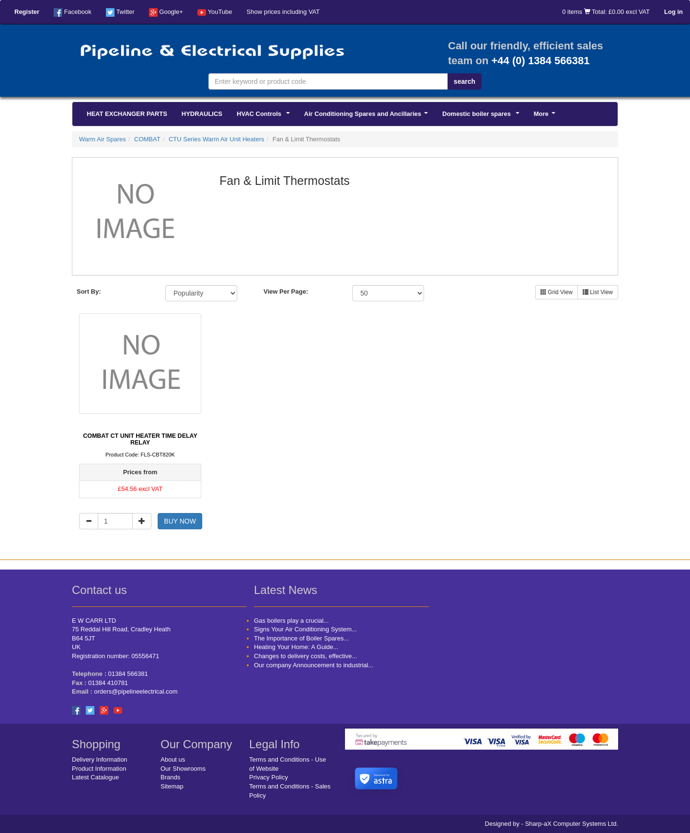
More (546, 116)
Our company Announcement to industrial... (313, 665)
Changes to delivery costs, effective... (305, 656)
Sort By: (89, 291)
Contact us (99, 589)
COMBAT (147, 139)
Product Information (99, 768)
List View (598, 292)
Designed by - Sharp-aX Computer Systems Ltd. (551, 823)
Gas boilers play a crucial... (291, 620)
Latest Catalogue (95, 777)
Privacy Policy (268, 777)
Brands (170, 777)
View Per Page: (286, 291)
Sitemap (172, 786)
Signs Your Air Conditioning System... (305, 629)
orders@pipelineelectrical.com (135, 691)
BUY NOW (180, 521)
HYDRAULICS (202, 113)
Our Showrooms (183, 768)
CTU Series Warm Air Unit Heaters (216, 139)
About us (173, 759)
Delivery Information (99, 759)
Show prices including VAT (283, 11)
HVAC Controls (265, 116)
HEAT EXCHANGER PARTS (127, 113)
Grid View (556, 292)
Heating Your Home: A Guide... (296, 646)
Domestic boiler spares (482, 116)
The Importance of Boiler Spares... (301, 638)
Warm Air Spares (102, 139)
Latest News (285, 589)
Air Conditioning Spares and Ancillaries (367, 116)
